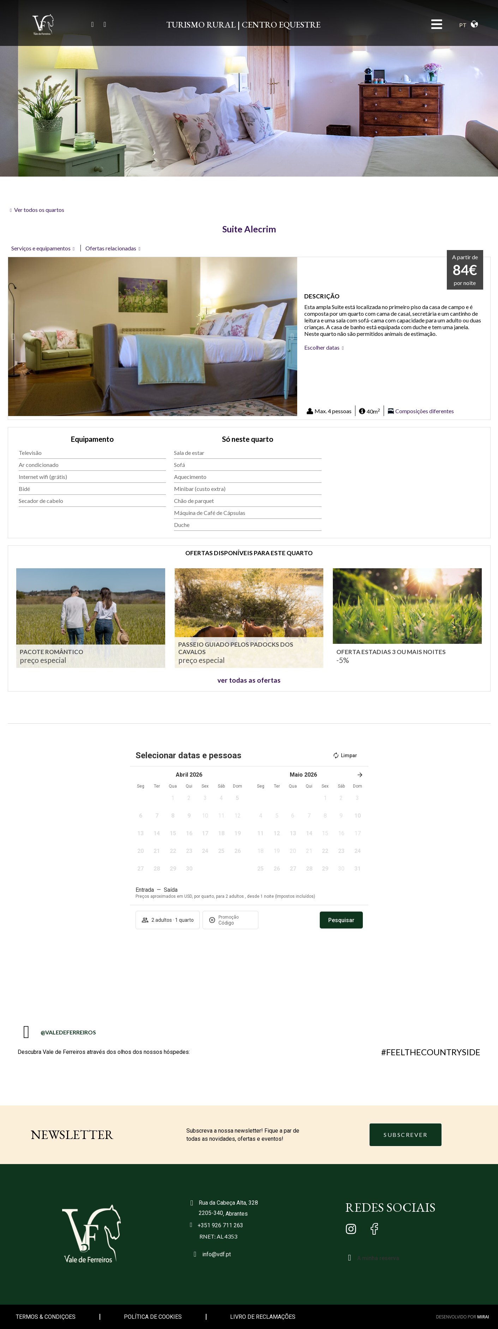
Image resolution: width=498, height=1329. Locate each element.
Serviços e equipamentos (41, 248)
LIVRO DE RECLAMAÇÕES (262, 1316)
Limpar (344, 755)
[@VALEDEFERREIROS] (26, 1032)
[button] (13, 336)
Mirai (483, 1317)
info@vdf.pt (216, 1254)
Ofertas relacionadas (110, 248)
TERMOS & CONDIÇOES (46, 1316)
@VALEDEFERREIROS (68, 1032)
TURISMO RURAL (201, 24)
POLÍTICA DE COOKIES (153, 1316)
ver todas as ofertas (249, 680)
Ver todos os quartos (39, 209)
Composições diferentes (424, 411)
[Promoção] (235, 923)
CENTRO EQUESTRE (281, 24)
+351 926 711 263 (220, 1225)
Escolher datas (322, 347)
